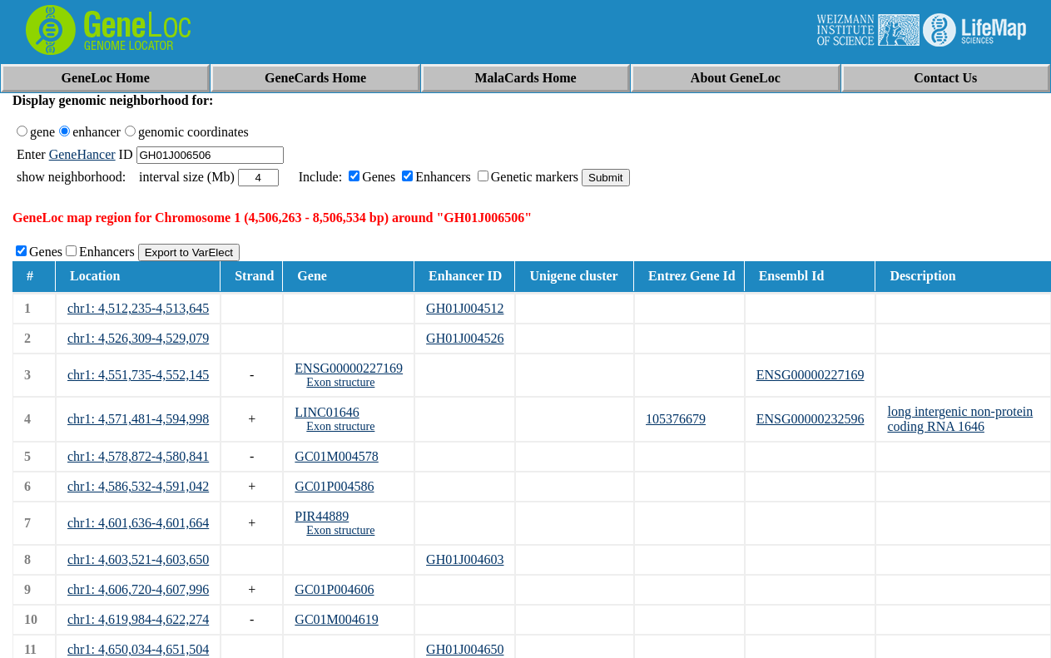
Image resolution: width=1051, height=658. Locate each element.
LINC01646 (327, 412)
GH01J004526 (464, 338)
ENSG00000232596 (810, 419)
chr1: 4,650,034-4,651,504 (138, 649)
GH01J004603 (464, 559)
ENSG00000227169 (349, 368)
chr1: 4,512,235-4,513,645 (138, 308)
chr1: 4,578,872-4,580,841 (138, 456)
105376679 (676, 419)
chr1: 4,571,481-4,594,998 (138, 419)
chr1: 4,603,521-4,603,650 (138, 559)
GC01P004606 (334, 589)
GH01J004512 (464, 308)
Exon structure (340, 382)
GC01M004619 (336, 619)
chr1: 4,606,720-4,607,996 (138, 589)
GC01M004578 (336, 456)
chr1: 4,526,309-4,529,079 (138, 338)
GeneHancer (82, 154)
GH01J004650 (464, 649)
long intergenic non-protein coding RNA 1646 (960, 418)
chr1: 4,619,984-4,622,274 (138, 619)
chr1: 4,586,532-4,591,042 (138, 486)
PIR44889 (322, 516)
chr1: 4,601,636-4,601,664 (138, 523)
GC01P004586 (334, 486)
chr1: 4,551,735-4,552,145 (138, 375)
